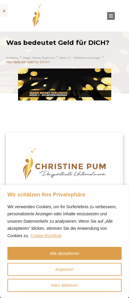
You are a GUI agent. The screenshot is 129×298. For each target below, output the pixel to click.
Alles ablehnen (64, 285)
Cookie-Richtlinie (46, 235)
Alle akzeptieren (64, 253)
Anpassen (64, 269)
